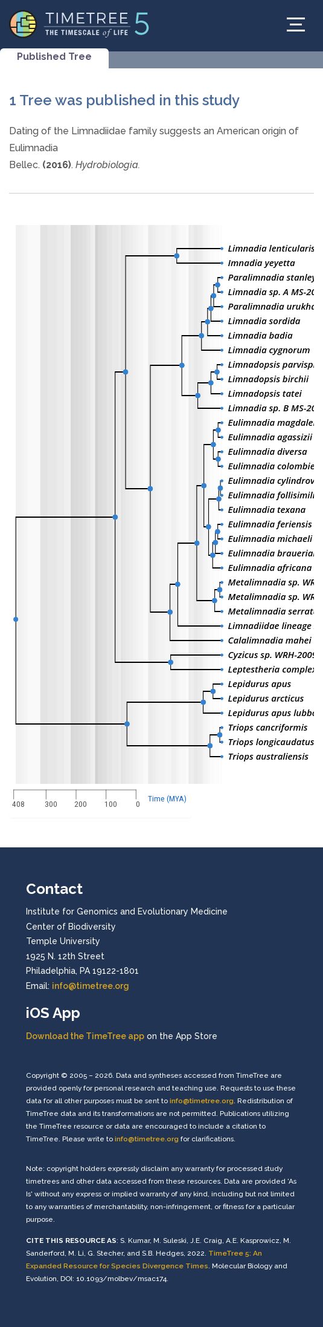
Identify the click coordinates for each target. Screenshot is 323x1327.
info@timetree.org (90, 986)
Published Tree (54, 56)
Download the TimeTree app (85, 1036)
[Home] (79, 23)
